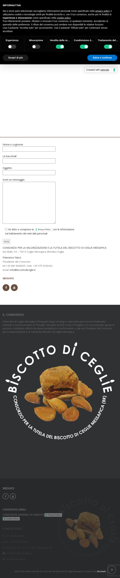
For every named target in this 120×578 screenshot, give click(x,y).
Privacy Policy (44, 229)
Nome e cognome (29, 147)
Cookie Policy (12, 519)
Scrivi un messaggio (29, 201)
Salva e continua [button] (102, 57)
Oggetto (29, 170)
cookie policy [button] (63, 17)
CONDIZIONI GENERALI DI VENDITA (23, 514)
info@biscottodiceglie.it (23, 270)
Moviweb (101, 571)
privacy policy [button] (102, 11)
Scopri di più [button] (15, 57)
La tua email (29, 158)
